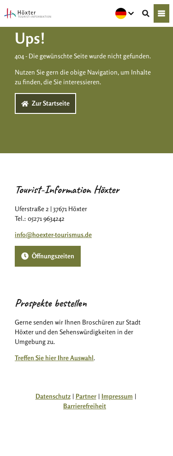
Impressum (117, 396)
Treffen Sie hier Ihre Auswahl (54, 358)
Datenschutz (53, 396)
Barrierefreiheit (84, 406)
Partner (86, 396)
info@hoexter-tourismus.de (53, 234)
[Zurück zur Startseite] (28, 13)
